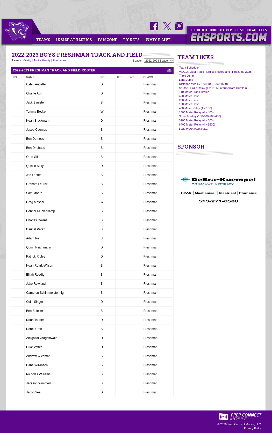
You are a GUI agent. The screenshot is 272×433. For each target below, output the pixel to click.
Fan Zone (107, 39)
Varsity (27, 60)
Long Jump (186, 79)
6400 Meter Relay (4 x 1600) (197, 124)
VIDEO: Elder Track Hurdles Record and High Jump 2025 (215, 71)
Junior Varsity (42, 60)
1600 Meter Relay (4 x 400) (196, 112)
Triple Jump (186, 75)
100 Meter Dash (189, 104)
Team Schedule (189, 67)
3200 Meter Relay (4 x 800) (196, 120)
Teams (43, 39)
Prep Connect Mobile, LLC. (244, 424)
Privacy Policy (253, 428)
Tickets (131, 39)
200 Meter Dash (189, 100)
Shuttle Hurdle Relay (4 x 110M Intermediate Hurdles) (213, 88)
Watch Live (157, 39)
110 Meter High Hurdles (194, 91)
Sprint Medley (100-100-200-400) (200, 116)
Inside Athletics (74, 39)
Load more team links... (194, 128)
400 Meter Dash (189, 96)
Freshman (59, 60)
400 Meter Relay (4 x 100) (195, 108)
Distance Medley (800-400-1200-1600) (203, 83)
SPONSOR (190, 146)
